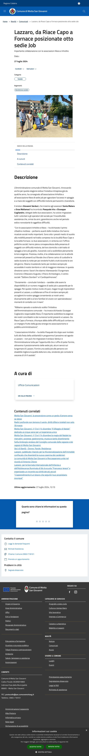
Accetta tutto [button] (35, 747)
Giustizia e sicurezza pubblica (17, 645)
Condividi (20, 69)
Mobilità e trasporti (56, 628)
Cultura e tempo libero (58, 608)
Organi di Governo (12, 603)
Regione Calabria (10, 3)
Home (5, 21)
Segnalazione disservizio (58, 681)
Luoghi (51, 660)
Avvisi (51, 649)
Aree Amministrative (13, 608)
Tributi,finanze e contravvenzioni (18, 649)
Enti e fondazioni (12, 616)
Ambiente (9, 653)
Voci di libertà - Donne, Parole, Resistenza (32, 448)
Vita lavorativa (55, 612)
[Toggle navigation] (4, 11)
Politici (8, 620)
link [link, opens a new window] (67, 742)
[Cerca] (84, 11)
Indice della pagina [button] (25, 146)
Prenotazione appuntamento (60, 677)
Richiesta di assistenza (58, 689)
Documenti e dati (12, 629)
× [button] (86, 730)
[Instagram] (75, 592)
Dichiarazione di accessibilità (16, 726)
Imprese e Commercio (57, 616)
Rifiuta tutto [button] (53, 747)
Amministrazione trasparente (17, 709)
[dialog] (44, 742)
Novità (13, 21)
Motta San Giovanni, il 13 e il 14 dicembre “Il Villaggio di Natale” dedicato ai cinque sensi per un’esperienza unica (42, 430)
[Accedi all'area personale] (79, 3)
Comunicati (23, 21)
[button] (44, 752)
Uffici (7, 612)
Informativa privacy (13, 717)
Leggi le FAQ (54, 685)
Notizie (52, 641)
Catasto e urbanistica (57, 623)
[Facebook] (69, 592)
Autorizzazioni (11, 662)
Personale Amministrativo (15, 625)
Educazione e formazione (15, 641)
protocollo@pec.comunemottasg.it (19, 694)
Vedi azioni (32, 69)
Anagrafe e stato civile (58, 603)
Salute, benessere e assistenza (17, 658)
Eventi (51, 665)
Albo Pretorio (10, 713)
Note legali (9, 721)
